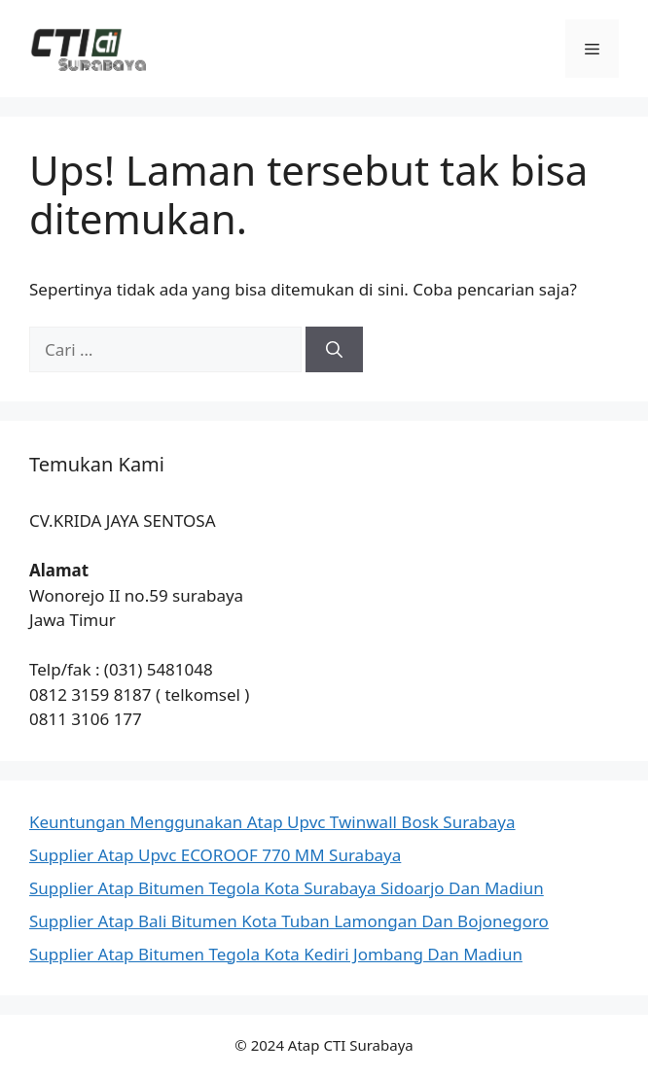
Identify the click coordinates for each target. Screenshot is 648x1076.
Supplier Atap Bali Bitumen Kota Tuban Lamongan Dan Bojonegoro (289, 921)
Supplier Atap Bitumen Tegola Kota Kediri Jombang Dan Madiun (275, 954)
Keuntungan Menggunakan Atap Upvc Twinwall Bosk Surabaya (272, 822)
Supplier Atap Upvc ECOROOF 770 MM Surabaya (215, 855)
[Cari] (334, 350)
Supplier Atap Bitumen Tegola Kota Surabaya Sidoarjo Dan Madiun (286, 888)
